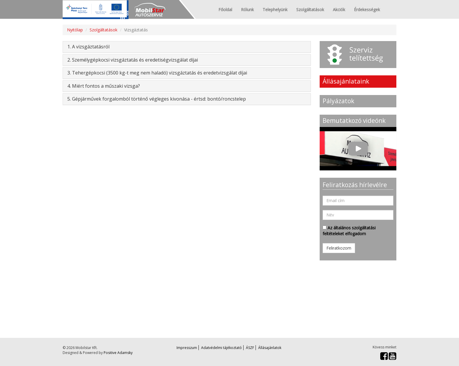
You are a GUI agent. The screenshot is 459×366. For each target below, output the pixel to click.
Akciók (339, 9)
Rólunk (247, 9)
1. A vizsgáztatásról (88, 46)
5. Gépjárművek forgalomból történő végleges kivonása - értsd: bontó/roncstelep (156, 99)
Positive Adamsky (118, 352)
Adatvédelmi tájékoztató (221, 347)
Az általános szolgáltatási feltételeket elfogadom (349, 230)
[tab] (187, 46)
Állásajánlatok (269, 347)
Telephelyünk (275, 9)
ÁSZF (250, 347)
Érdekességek (367, 9)
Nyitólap (75, 30)
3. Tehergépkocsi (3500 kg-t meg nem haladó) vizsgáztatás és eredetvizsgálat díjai (157, 73)
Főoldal (225, 9)
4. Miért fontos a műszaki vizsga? (103, 86)
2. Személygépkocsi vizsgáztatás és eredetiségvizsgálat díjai (132, 60)
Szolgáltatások (310, 9)
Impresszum (187, 347)
